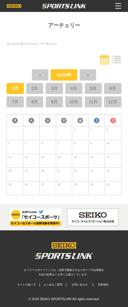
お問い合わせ (80, 284)
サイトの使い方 (26, 284)
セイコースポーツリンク (21, 43)
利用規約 (103, 284)
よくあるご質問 (53, 284)
